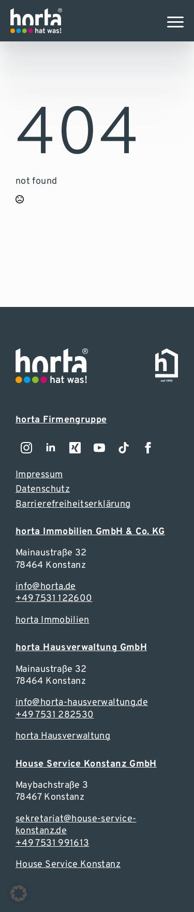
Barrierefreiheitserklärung (73, 504)
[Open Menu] (175, 21)
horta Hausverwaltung (63, 736)
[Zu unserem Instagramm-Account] (26, 448)
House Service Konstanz (68, 865)
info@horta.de (46, 587)
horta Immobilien (52, 620)
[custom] (124, 448)
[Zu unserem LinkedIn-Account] (51, 448)
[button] (18, 893)
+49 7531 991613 (52, 843)
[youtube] (99, 448)
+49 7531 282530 (55, 715)
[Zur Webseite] (36, 20)
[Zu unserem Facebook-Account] (148, 448)
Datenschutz (43, 489)
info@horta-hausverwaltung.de (82, 703)
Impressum (39, 475)
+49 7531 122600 (54, 599)
